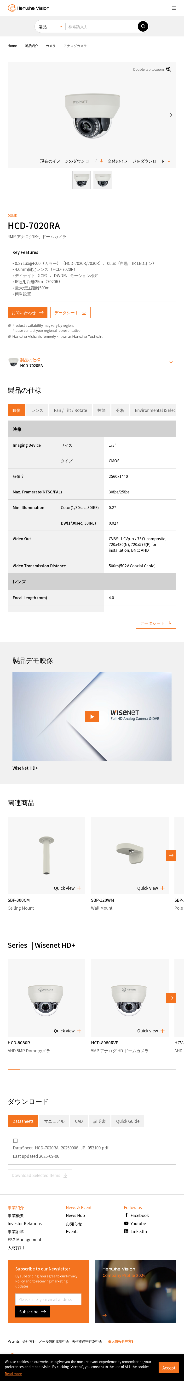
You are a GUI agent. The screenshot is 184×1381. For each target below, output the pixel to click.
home (12, 45)
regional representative (62, 330)
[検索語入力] (101, 26)
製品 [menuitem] (43, 26)
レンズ (37, 410)
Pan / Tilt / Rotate (70, 410)
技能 (102, 410)
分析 (120, 410)
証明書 (99, 1121)
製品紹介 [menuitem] (31, 45)
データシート (70, 312)
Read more (13, 1373)
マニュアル (54, 1121)
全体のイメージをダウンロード (140, 160)
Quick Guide (127, 1121)
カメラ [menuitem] (51, 45)
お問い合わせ (28, 312)
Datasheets (23, 1121)
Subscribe (32, 1312)
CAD (79, 1121)
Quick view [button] (67, 888)
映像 (16, 410)
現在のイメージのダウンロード (72, 160)
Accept (168, 1368)
